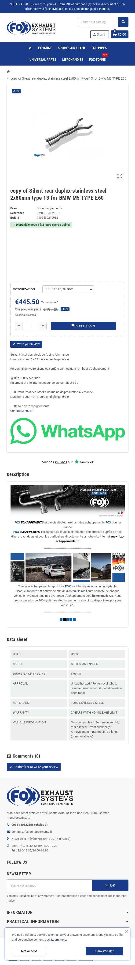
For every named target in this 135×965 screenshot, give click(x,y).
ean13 (14, 217)
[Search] (103, 22)
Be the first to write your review (33, 767)
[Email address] (49, 885)
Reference (17, 213)
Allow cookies (104, 951)
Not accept (29, 951)
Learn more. (59, 939)
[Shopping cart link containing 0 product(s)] (119, 34)
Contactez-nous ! (21, 411)
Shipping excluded (25, 315)
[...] (29, 817)
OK (110, 885)
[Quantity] (30, 326)
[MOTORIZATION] (68, 289)
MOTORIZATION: (24, 289)
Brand (14, 208)
